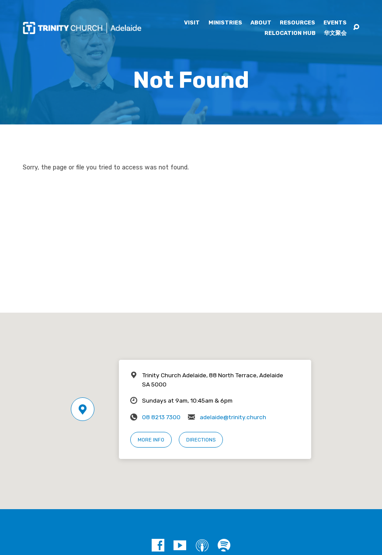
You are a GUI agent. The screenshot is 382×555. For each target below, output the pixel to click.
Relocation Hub (290, 33)
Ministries (225, 23)
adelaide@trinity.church (233, 417)
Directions (200, 440)
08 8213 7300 (161, 417)
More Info (151, 440)
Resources (297, 23)
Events (335, 23)
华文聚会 (335, 33)
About (260, 23)
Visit (192, 23)
